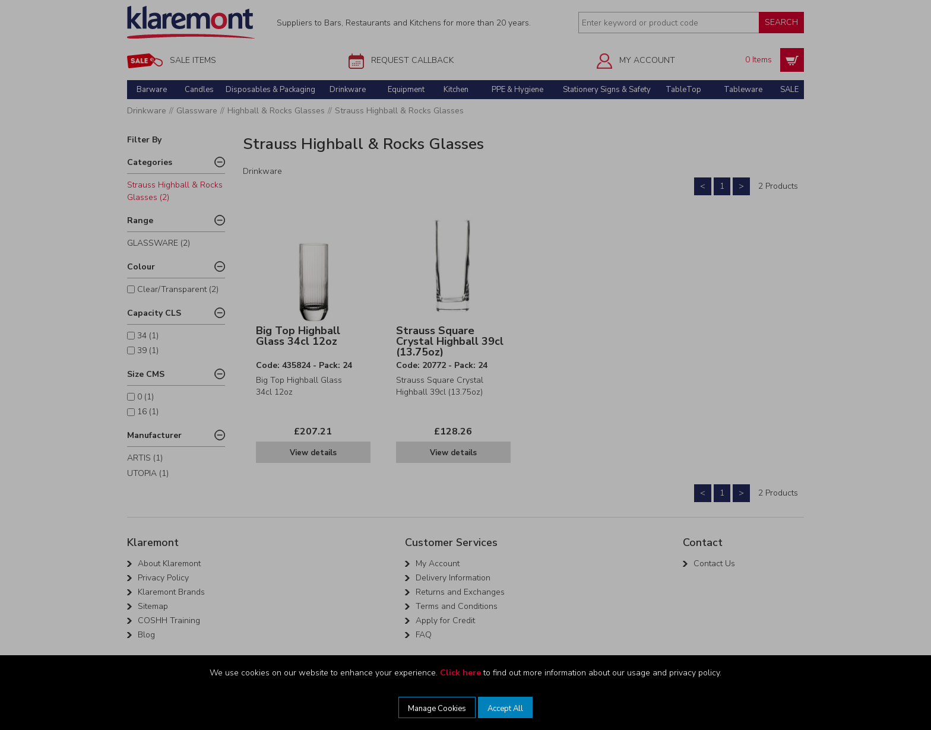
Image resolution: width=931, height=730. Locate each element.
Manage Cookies (437, 708)
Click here (460, 672)
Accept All (505, 708)
